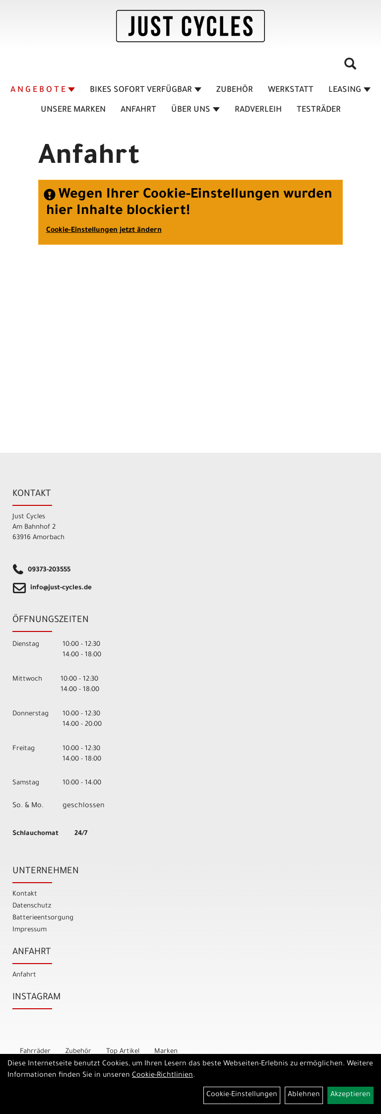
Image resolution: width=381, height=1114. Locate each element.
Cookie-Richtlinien (162, 1076)
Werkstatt (291, 90)
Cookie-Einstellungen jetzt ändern (104, 231)
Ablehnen (304, 1095)
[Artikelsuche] (350, 67)
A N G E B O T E (42, 90)
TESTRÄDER (319, 110)
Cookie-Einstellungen (241, 1095)
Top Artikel (122, 1051)
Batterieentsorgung (42, 918)
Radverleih (258, 110)
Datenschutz (31, 906)
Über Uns (195, 110)
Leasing (349, 90)
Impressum (29, 930)
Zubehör (234, 90)
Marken (166, 1051)
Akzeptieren (350, 1095)
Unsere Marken (73, 110)
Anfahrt (138, 110)
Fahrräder (35, 1051)
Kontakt (24, 894)
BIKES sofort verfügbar (145, 90)
